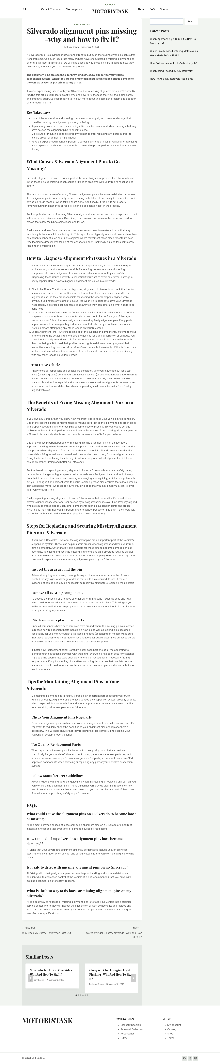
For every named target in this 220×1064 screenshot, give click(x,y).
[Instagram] (195, 1058)
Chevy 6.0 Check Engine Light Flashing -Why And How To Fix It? (110, 974)
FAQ (152, 9)
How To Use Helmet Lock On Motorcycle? (173, 63)
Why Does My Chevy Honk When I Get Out (50, 930)
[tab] (76, 995)
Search (191, 21)
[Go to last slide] (30, 978)
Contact (165, 9)
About (141, 9)
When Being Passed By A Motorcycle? (172, 71)
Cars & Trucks (82, 24)
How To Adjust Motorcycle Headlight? (171, 78)
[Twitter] (190, 1058)
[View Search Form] (25, 9)
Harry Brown (73, 47)
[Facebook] (184, 1058)
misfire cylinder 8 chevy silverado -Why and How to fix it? (113, 932)
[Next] (133, 978)
